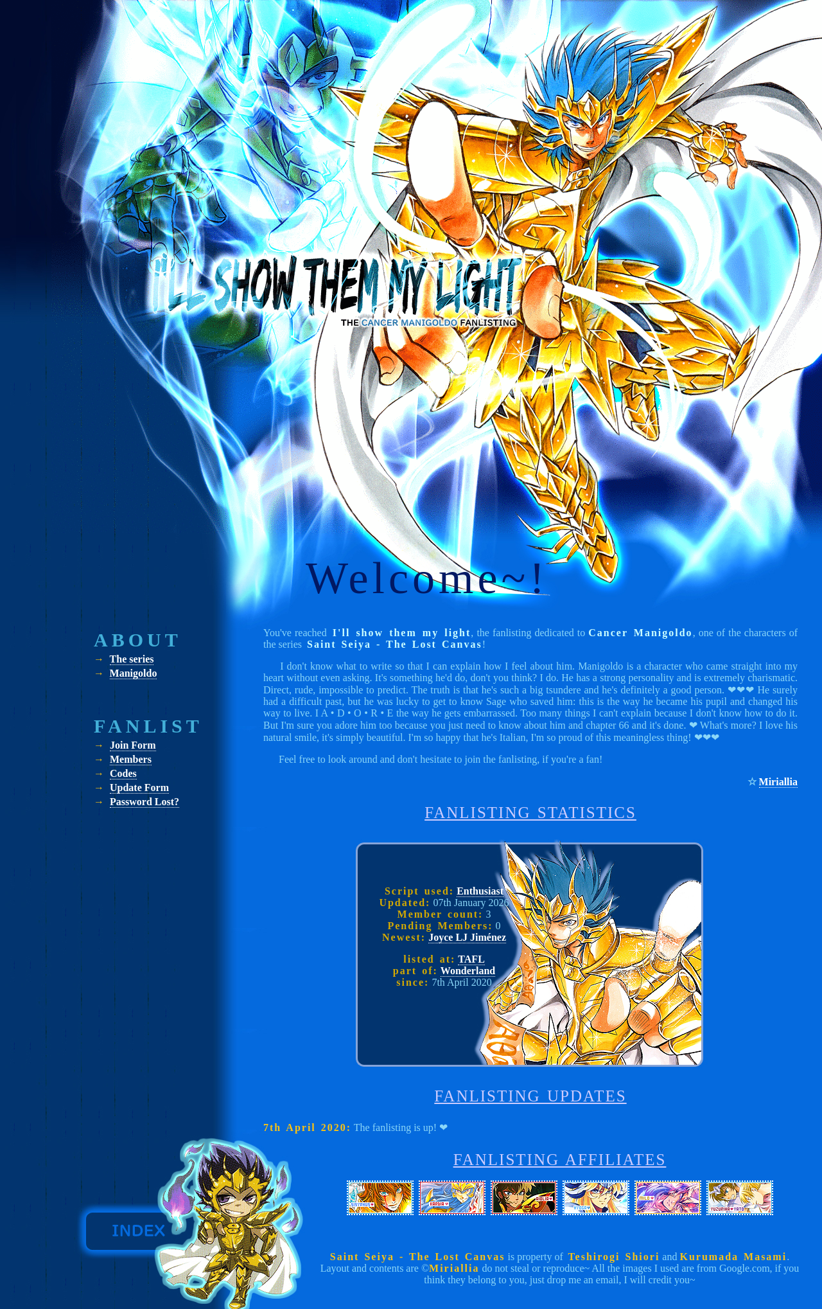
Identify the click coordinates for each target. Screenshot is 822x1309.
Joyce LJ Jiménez (467, 937)
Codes (123, 773)
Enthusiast (480, 891)
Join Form (133, 745)
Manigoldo (133, 673)
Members (131, 759)
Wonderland (468, 970)
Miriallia (778, 781)
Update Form (139, 787)
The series (132, 659)
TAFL (471, 959)
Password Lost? (144, 801)
